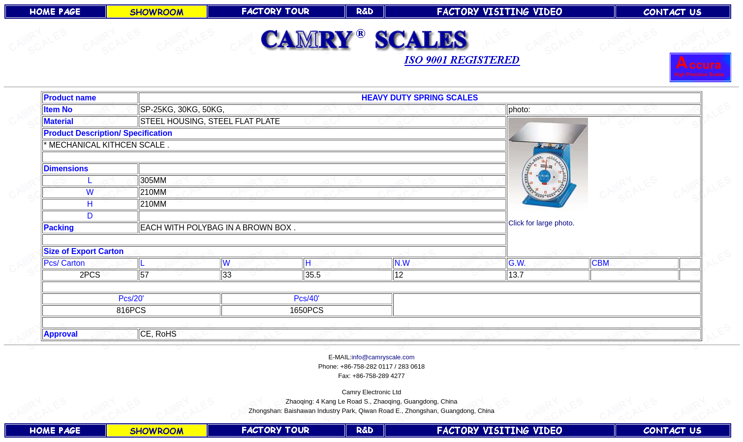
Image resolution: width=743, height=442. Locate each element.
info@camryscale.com (382, 357)
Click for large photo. (541, 223)
